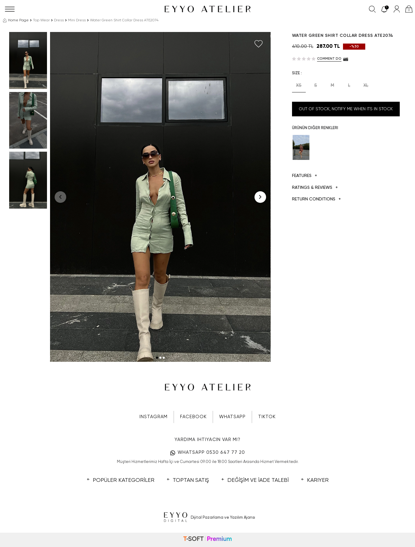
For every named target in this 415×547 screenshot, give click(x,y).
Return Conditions (316, 199)
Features (304, 176)
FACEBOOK (193, 417)
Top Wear (41, 20)
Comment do (329, 58)
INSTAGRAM (153, 417)
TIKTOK (267, 417)
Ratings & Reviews (315, 188)
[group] (160, 197)
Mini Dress (77, 20)
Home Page (16, 20)
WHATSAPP (232, 417)
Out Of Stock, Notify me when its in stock (346, 109)
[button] (157, 358)
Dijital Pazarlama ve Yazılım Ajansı (207, 517)
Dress (59, 20)
